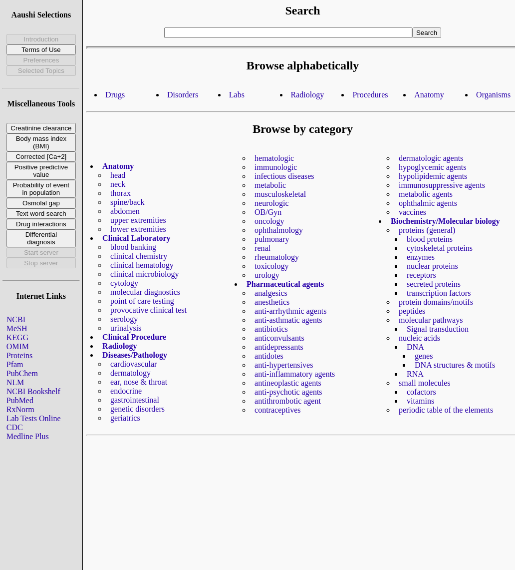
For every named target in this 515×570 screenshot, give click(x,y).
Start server (41, 252)
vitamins (420, 401)
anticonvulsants (279, 338)
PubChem (22, 373)
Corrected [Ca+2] (40, 156)
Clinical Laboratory (136, 238)
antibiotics (271, 329)
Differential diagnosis (41, 238)
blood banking (133, 247)
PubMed (19, 400)
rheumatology (277, 257)
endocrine (126, 391)
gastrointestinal (134, 400)
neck (117, 184)
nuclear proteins (432, 266)
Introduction (41, 39)
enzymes (421, 257)
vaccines (412, 212)
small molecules (425, 383)
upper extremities (138, 220)
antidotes (269, 356)
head (117, 175)
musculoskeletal (280, 194)
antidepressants (279, 347)
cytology (124, 283)
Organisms (493, 94)
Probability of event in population (41, 188)
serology (124, 319)
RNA (415, 374)
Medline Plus (27, 436)
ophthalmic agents (428, 203)
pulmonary (272, 239)
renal (262, 248)
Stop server (41, 263)
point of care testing (142, 301)
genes (424, 356)
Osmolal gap (41, 203)
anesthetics (272, 302)
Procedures (370, 94)
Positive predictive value (41, 170)
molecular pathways (431, 320)
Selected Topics (41, 70)
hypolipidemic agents (433, 176)
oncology (269, 221)
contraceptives (277, 410)
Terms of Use (41, 49)
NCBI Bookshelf (33, 391)
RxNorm (20, 409)
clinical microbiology (144, 274)
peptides (412, 311)
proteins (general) (427, 230)
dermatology (130, 373)
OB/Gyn (268, 212)
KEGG (17, 337)
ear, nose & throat (138, 382)
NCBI (15, 319)
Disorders (182, 94)
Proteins (19, 355)
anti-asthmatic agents (288, 320)
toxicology (271, 266)
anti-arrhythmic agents (290, 311)
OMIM (17, 346)
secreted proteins (434, 284)
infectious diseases (284, 176)
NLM (15, 382)
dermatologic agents (431, 158)
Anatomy (429, 94)
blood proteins (430, 239)
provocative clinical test (148, 310)
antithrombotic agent (288, 401)
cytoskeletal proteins (440, 248)
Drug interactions (41, 224)
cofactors (421, 392)
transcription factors (439, 293)
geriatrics (125, 418)
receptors (421, 275)
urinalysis (125, 328)
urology (267, 275)
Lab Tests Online (33, 418)
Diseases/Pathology (134, 355)
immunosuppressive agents (442, 185)
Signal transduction (438, 329)
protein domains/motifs (436, 302)
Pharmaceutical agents (285, 284)
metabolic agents (426, 194)
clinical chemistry (138, 256)
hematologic (274, 158)
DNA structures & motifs (455, 365)
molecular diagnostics (145, 292)
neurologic (271, 203)
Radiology (307, 94)
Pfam (14, 364)
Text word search (41, 213)
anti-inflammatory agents (295, 374)
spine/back (127, 202)
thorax (120, 193)
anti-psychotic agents (288, 392)
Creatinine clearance (40, 128)
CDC (14, 427)
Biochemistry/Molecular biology (445, 221)
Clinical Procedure (134, 337)
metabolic (270, 185)
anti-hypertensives (284, 365)
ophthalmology (279, 230)
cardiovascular (133, 364)
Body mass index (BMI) (41, 142)
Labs (237, 94)
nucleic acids (419, 338)
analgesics (271, 293)
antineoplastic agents (288, 383)
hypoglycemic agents (433, 167)
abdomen (125, 211)
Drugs (115, 94)
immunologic (276, 167)
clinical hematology (142, 265)
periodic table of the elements (446, 410)
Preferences (41, 60)
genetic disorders (137, 409)
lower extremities (138, 229)
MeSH (16, 328)
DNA (415, 347)
